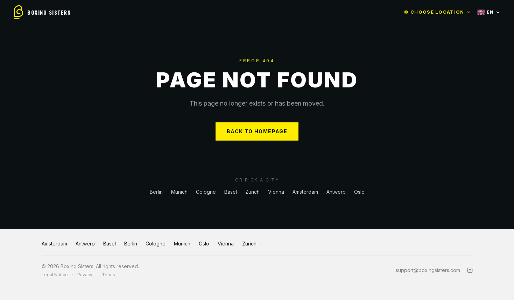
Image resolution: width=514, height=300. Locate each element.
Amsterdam (305, 192)
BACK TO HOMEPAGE (257, 131)
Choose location (437, 12)
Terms (108, 274)
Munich (179, 192)
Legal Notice (55, 274)
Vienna (276, 192)
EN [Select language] (489, 12)
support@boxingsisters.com (428, 270)
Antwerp (336, 192)
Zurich (252, 192)
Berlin (156, 192)
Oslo (359, 192)
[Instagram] (470, 270)
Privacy (84, 274)
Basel (230, 192)
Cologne (206, 192)
